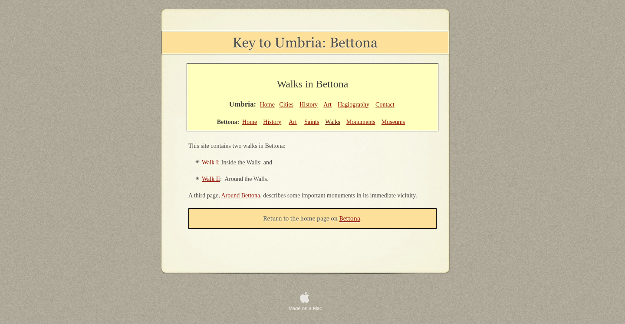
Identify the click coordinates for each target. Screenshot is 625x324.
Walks (332, 122)
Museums (393, 122)
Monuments (360, 122)
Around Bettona (240, 195)
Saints (311, 122)
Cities (286, 104)
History (308, 104)
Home (267, 104)
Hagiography (353, 104)
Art (327, 104)
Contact (385, 104)
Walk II (211, 179)
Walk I (210, 162)
